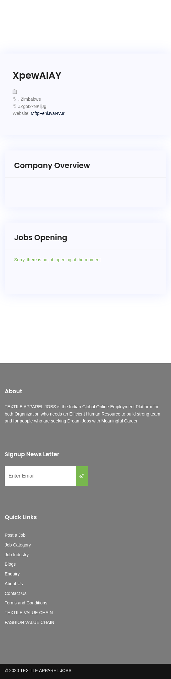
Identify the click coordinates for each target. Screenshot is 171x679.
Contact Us (15, 593)
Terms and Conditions (26, 602)
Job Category (18, 544)
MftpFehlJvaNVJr (47, 113)
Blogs (10, 564)
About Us (14, 583)
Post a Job (15, 535)
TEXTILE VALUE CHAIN (29, 612)
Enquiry (12, 573)
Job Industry (17, 554)
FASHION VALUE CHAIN (29, 622)
